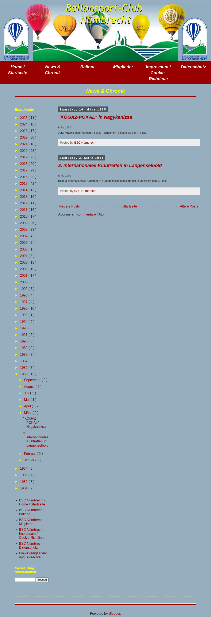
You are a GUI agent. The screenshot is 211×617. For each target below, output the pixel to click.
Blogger (114, 613)
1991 (24, 335)
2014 (24, 190)
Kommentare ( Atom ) (92, 214)
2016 (24, 177)
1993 (24, 328)
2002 (24, 269)
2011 (24, 210)
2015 (24, 183)
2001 (24, 275)
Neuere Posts (69, 206)
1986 (24, 367)
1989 (24, 348)
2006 (24, 242)
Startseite (130, 206)
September (33, 380)
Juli (27, 393)
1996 (24, 308)
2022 (24, 137)
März (28, 413)
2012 (24, 203)
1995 (24, 315)
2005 (24, 249)
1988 (24, 354)
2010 (24, 216)
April (28, 406)
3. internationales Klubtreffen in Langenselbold (110, 165)
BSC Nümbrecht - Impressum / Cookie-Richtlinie (32, 533)
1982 (24, 482)
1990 (24, 341)
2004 (24, 256)
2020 (24, 150)
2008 (24, 229)
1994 (24, 321)
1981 (24, 488)
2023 (24, 131)
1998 (24, 295)
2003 (24, 262)
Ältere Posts (189, 206)
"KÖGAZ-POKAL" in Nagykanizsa (95, 117)
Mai (27, 399)
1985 (24, 374)
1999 (24, 289)
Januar (29, 460)
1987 (24, 361)
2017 (24, 170)
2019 (24, 157)
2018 (24, 164)
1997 (24, 302)
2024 (24, 124)
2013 (24, 196)
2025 (24, 118)
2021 (24, 144)
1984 (24, 468)
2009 (24, 223)
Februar (30, 453)
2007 (24, 236)
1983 (24, 475)
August (29, 386)
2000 (24, 282)
